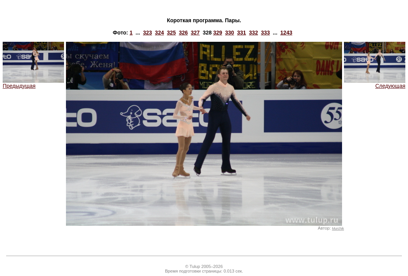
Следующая (374, 83)
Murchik (338, 228)
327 (195, 33)
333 (265, 33)
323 (147, 33)
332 (253, 33)
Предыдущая (33, 83)
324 (159, 33)
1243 (286, 33)
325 (171, 33)
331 (241, 33)
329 (217, 33)
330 (229, 33)
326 (183, 33)
